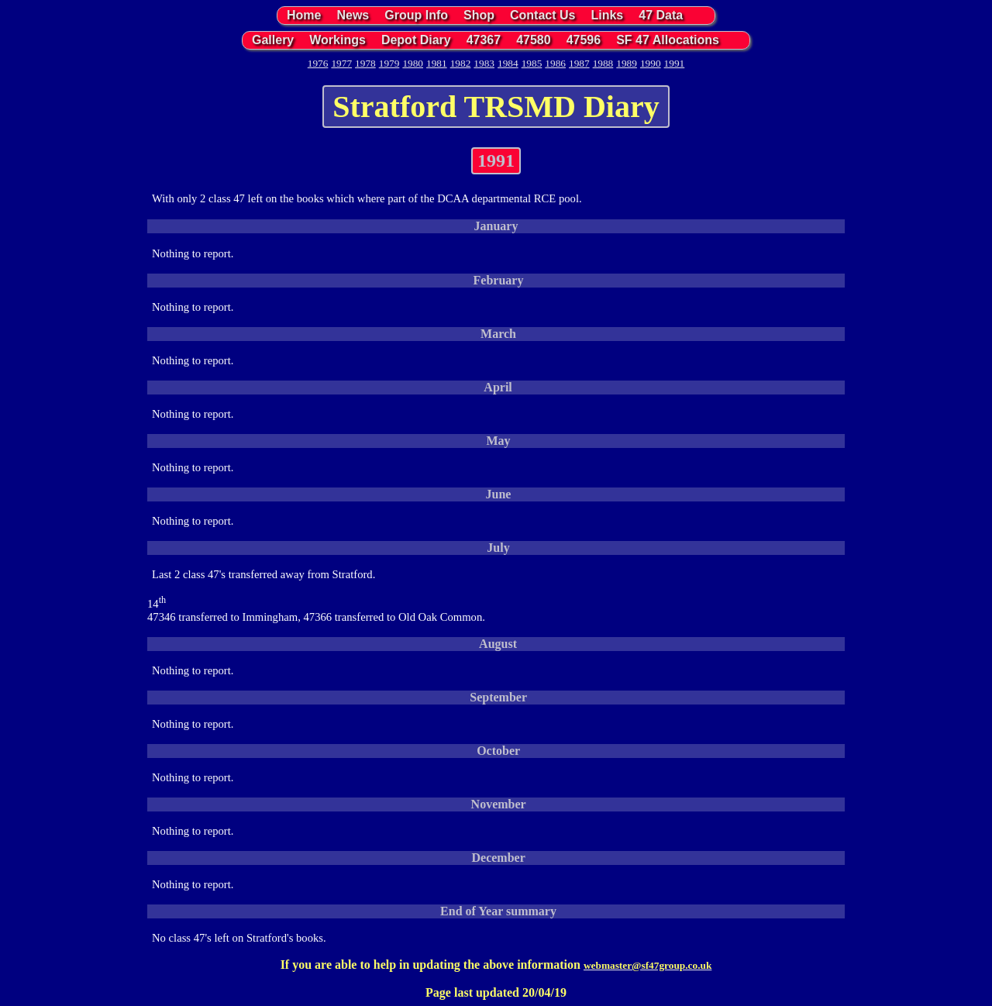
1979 (389, 63)
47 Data (661, 15)
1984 (508, 63)
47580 (533, 40)
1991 (674, 63)
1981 (436, 63)
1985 (532, 63)
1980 (412, 63)
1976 (318, 63)
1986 (555, 63)
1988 (603, 63)
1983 (484, 63)
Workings (337, 40)
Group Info (416, 15)
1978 (365, 63)
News (352, 15)
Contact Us (542, 15)
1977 (341, 63)
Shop (478, 15)
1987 (579, 63)
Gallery (273, 40)
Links (607, 15)
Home (304, 15)
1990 (650, 63)
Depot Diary (416, 40)
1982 (460, 63)
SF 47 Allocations (667, 40)
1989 (626, 63)
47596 (584, 40)
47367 (484, 40)
